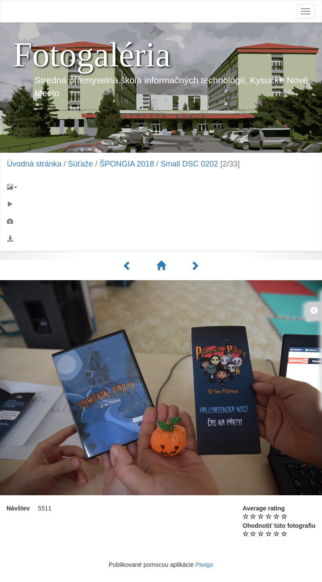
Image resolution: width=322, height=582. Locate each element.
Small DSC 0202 (189, 164)
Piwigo (204, 564)
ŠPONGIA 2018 (127, 164)
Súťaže (80, 164)
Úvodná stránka (34, 164)
